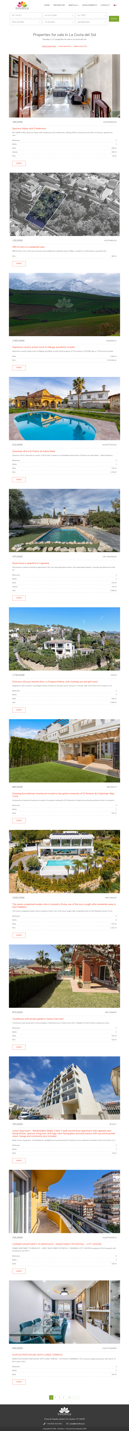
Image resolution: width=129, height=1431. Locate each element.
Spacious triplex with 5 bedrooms (29, 128)
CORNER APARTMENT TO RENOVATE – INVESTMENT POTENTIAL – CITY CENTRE (57, 1244)
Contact (105, 5)
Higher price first (80, 46)
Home (47, 5)
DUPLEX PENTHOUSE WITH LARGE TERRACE (37, 1354)
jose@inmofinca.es (77, 1423)
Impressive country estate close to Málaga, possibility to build (43, 347)
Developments (89, 5)
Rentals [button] (73, 5)
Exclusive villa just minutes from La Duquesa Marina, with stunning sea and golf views (55, 681)
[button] (115, 5)
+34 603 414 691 (54, 1423)
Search (114, 19)
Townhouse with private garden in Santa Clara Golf (37, 1018)
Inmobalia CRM (80, 1429)
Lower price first (65, 46)
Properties (59, 5)
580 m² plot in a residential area (28, 247)
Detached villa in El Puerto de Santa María (33, 451)
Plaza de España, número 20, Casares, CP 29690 (64, 1419)
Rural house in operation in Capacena (30, 563)
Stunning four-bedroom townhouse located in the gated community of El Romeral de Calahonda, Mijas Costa (63, 795)
